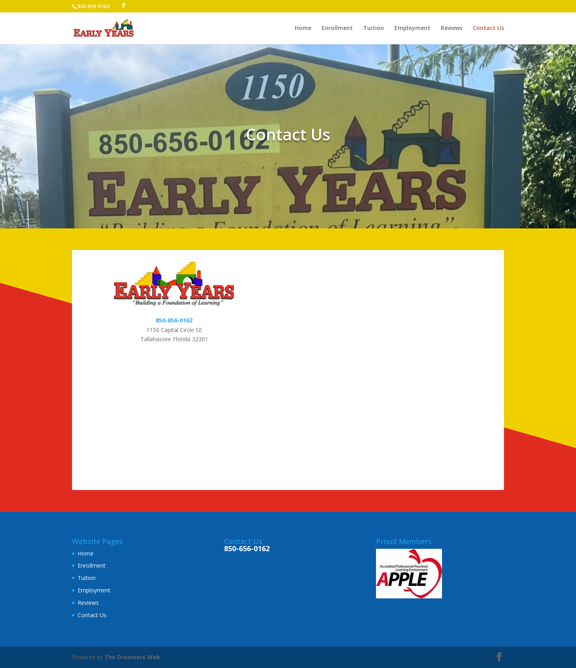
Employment (412, 28)
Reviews (451, 28)
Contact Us (488, 28)
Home (303, 28)
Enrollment (337, 28)
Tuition (373, 28)
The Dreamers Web (132, 657)
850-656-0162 (174, 320)
